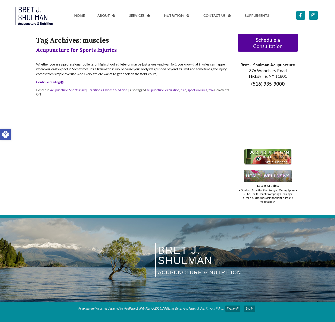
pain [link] (183, 90)
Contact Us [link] (214, 15)
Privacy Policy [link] (214, 308)
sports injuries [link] (197, 90)
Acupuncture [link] (59, 90)
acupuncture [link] (155, 90)
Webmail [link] (232, 308)
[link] (5, 134)
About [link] (103, 15)
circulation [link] (172, 90)
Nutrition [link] (174, 15)
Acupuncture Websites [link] (92, 308)
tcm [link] (211, 90)
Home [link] (79, 15)
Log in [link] (250, 308)
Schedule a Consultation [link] (268, 43)
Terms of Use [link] (196, 308)
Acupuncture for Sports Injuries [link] (76, 50)
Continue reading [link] (49, 82)
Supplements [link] (257, 15)
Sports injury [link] (78, 90)
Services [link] (136, 15)
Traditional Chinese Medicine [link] (107, 90)
